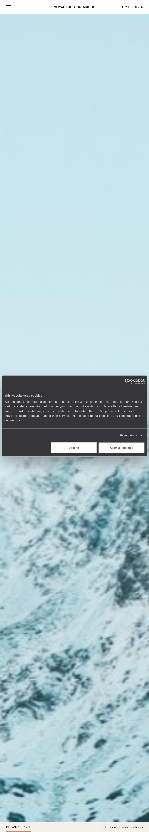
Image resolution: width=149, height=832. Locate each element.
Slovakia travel (18, 827)
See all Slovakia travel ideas (122, 827)
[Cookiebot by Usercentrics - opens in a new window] (128, 381)
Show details (128, 435)
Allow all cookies (121, 447)
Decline (73, 447)
